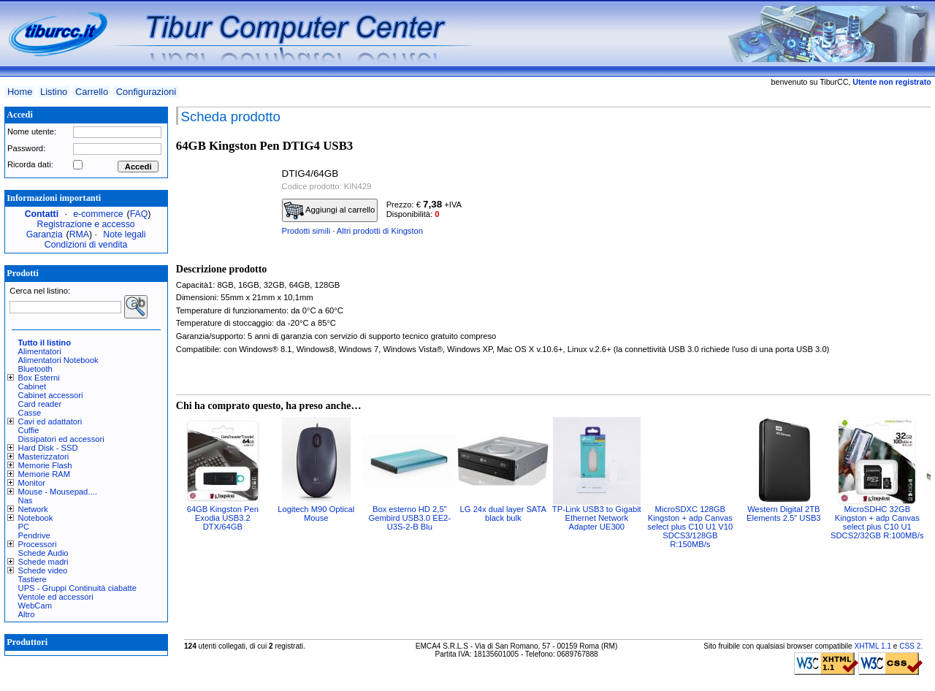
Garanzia (44, 234)
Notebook (35, 518)
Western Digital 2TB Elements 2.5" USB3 (784, 513)
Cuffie (28, 430)
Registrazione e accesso (86, 224)
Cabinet (32, 386)
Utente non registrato (891, 81)
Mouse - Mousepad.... (57, 491)
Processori (37, 544)
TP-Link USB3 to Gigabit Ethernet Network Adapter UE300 (596, 518)
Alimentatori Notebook (58, 360)
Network (33, 509)
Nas (25, 500)
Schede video (43, 570)
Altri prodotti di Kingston (380, 230)
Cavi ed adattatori (50, 421)
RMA (79, 234)
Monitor (31, 482)
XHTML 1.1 (872, 646)
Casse (30, 412)
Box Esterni (39, 377)
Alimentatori (39, 351)
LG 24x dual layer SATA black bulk (503, 513)
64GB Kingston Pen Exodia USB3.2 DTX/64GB (223, 518)
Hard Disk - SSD (48, 447)
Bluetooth (35, 368)
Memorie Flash (45, 465)
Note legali (124, 234)
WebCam (35, 605)
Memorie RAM (44, 474)
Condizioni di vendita (86, 245)
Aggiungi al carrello (329, 210)
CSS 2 (909, 646)
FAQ (139, 214)
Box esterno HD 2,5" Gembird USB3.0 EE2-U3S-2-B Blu (410, 518)
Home (19, 91)
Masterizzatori (43, 456)
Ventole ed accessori (56, 596)
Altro (26, 614)
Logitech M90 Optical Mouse (316, 513)
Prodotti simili (306, 230)
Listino (53, 91)
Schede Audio (43, 553)
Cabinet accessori (50, 395)
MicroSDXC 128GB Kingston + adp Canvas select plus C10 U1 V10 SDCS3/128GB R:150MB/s (690, 527)
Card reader (40, 404)
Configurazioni (146, 91)
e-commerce (98, 214)
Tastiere (32, 579)
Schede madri (43, 561)
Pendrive (34, 535)
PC (24, 526)
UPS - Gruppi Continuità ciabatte (77, 588)
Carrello (91, 91)
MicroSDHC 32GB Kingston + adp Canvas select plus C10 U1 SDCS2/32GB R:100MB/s (877, 522)
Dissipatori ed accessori (61, 439)
